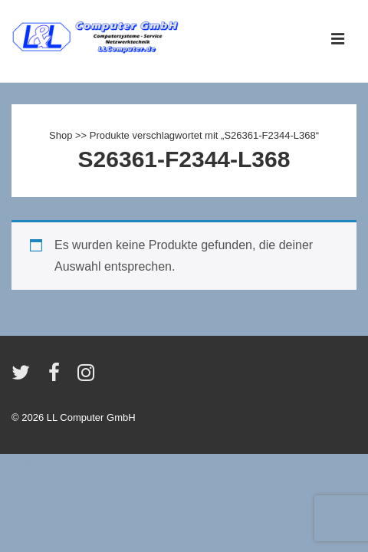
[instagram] (87, 377)
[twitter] (24, 377)
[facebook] (57, 377)
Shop (60, 135)
